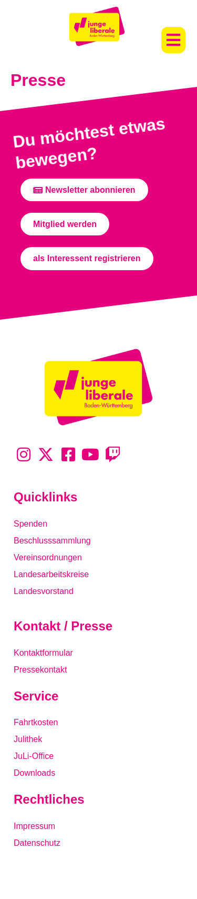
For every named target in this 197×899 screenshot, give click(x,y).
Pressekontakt (40, 669)
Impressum (34, 826)
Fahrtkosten (36, 722)
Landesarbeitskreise (51, 574)
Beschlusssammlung (52, 540)
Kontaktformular (43, 652)
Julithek (28, 739)
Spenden (30, 523)
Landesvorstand (44, 591)
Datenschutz (37, 842)
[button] (173, 40)
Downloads (34, 772)
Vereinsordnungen (48, 557)
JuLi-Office (34, 756)
